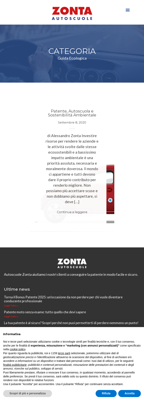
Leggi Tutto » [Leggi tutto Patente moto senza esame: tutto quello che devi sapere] (11, 316)
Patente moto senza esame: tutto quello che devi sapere (45, 312)
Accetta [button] (130, 393)
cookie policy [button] (17, 349)
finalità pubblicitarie (15, 364)
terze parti (64, 353)
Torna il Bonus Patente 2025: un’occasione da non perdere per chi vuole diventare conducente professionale (63, 299)
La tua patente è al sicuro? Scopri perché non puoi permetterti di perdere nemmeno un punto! (71, 323)
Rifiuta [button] (106, 393)
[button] (128, 9)
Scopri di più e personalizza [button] (27, 393)
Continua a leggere (72, 212)
